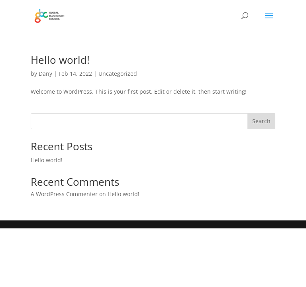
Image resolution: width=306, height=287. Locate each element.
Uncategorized (117, 73)
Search (261, 121)
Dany (45, 73)
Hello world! (60, 60)
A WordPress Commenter (64, 194)
